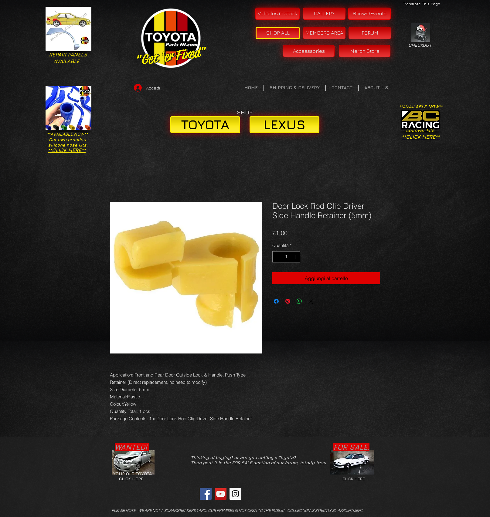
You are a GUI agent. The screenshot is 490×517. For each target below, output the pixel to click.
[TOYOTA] (205, 124)
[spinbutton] (286, 257)
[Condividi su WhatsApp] (299, 301)
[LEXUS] (284, 124)
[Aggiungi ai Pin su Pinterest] (287, 301)
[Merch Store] (364, 51)
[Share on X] (311, 301)
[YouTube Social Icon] (220, 494)
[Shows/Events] (369, 14)
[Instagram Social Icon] (235, 494)
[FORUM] (370, 33)
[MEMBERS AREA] (324, 33)
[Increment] (295, 257)
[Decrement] (277, 257)
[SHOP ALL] (278, 33)
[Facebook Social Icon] (206, 494)
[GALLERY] (324, 14)
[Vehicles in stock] (277, 14)
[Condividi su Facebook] (276, 301)
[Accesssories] (309, 51)
